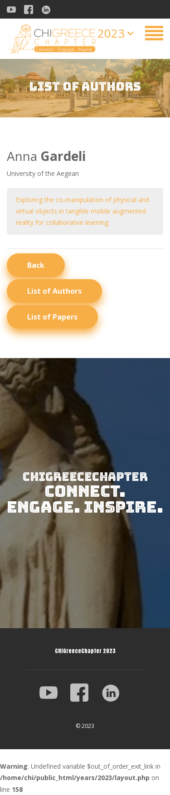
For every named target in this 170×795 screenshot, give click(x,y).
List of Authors (54, 291)
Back (35, 265)
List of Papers (52, 317)
